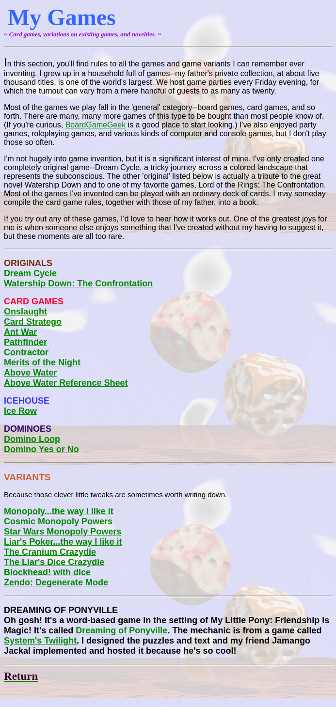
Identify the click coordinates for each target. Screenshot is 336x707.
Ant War (20, 332)
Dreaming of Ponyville (121, 630)
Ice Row (20, 411)
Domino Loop (32, 439)
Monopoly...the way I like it (58, 511)
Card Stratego (33, 322)
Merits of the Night (42, 362)
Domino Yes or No (41, 449)
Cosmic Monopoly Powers (58, 521)
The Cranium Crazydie (50, 552)
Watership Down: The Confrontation (78, 283)
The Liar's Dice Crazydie (54, 562)
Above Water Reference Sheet (66, 383)
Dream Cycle (30, 273)
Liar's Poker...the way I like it (63, 542)
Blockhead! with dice (47, 572)
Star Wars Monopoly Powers (62, 531)
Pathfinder (25, 342)
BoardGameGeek (95, 125)
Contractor (26, 352)
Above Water (30, 372)
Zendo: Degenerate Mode (56, 582)
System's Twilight (40, 640)
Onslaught (25, 311)
